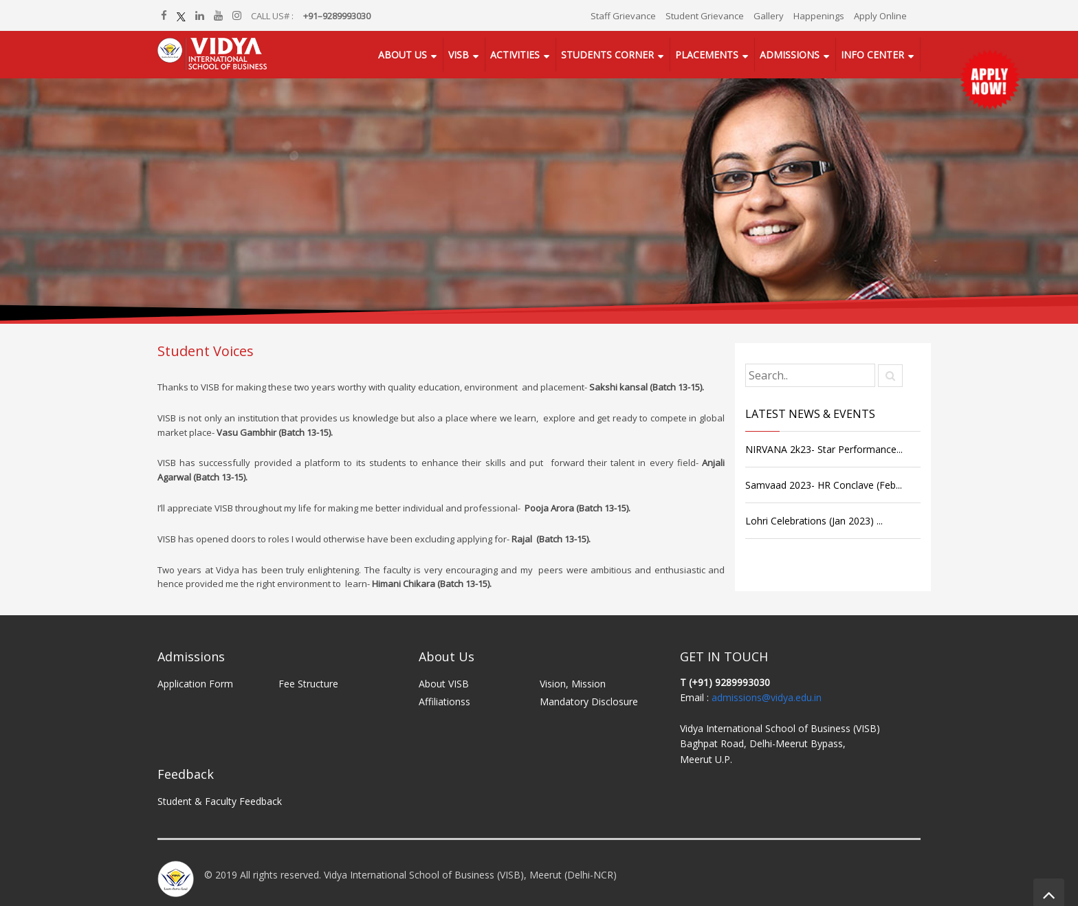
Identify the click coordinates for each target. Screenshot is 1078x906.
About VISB (444, 683)
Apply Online (880, 16)
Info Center (872, 54)
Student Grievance (705, 16)
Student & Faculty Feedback (219, 801)
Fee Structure (308, 683)
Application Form (195, 683)
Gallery (769, 16)
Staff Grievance (623, 16)
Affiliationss (444, 701)
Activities (515, 54)
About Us (402, 54)
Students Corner (607, 54)
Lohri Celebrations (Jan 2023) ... (814, 520)
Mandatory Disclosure (589, 701)
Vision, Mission (573, 683)
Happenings (818, 16)
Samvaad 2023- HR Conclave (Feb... (823, 484)
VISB (458, 54)
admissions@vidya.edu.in (767, 697)
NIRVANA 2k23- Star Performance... (824, 449)
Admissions (790, 54)
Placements (706, 54)
